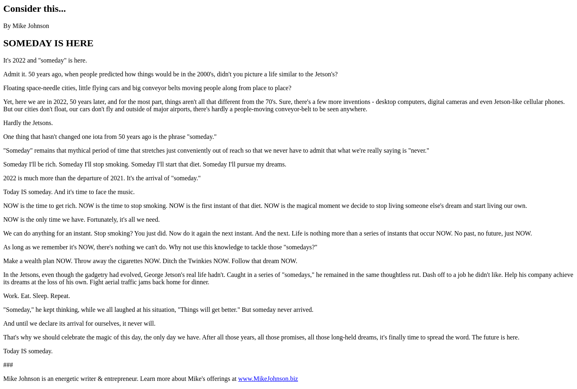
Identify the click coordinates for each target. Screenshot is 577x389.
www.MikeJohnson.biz (268, 378)
